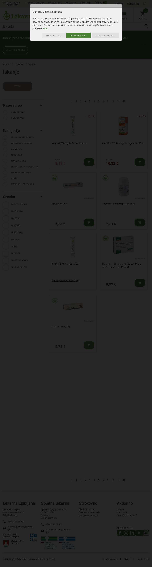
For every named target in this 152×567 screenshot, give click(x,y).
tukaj (45, 28)
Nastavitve (53, 35)
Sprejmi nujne (105, 35)
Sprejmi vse (78, 35)
